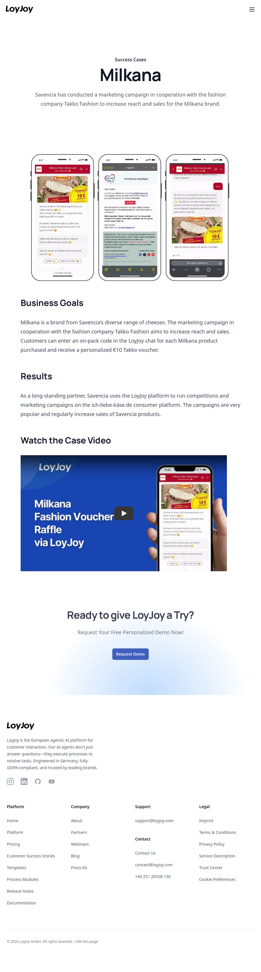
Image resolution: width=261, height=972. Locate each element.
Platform (15, 832)
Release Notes (20, 891)
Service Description (217, 856)
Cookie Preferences (217, 879)
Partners (79, 832)
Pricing (13, 844)
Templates (16, 867)
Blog (75, 856)
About (77, 820)
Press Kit (79, 867)
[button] (124, 513)
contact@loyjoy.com (153, 864)
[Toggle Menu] (251, 9)
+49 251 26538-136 (153, 876)
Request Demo (130, 658)
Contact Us (145, 853)
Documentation (21, 903)
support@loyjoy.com (154, 820)
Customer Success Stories (31, 856)
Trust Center (210, 867)
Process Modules (23, 879)
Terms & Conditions (217, 832)
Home (12, 820)
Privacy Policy (211, 844)
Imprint (206, 820)
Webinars (80, 844)
